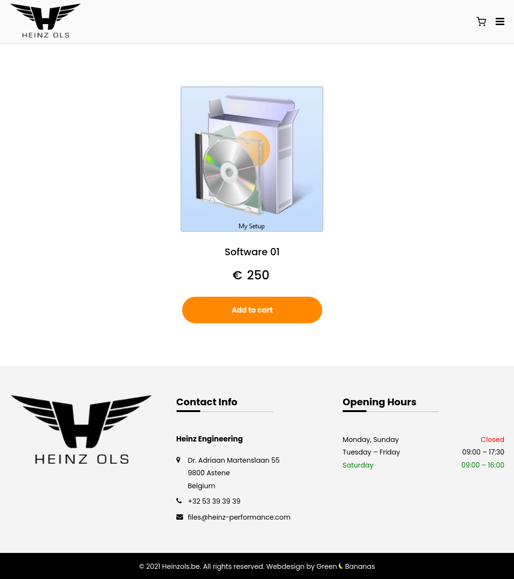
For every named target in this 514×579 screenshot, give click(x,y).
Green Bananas (345, 566)
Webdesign (285, 566)
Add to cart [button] (251, 310)
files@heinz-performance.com (239, 517)
